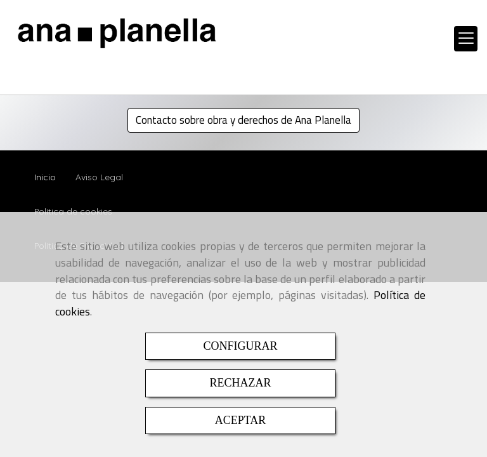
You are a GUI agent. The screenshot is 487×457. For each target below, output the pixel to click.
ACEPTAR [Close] (240, 420)
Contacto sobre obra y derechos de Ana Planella (243, 120)
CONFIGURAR (240, 346)
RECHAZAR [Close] (240, 382)
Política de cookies (73, 211)
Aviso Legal (99, 176)
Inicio (45, 176)
